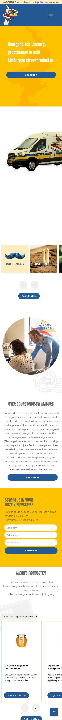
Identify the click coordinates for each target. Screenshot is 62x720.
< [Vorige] (24, 708)
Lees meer (32, 477)
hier (42, 2)
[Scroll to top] (54, 712)
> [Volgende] (36, 708)
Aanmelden (31, 550)
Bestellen (31, 74)
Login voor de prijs (16, 695)
